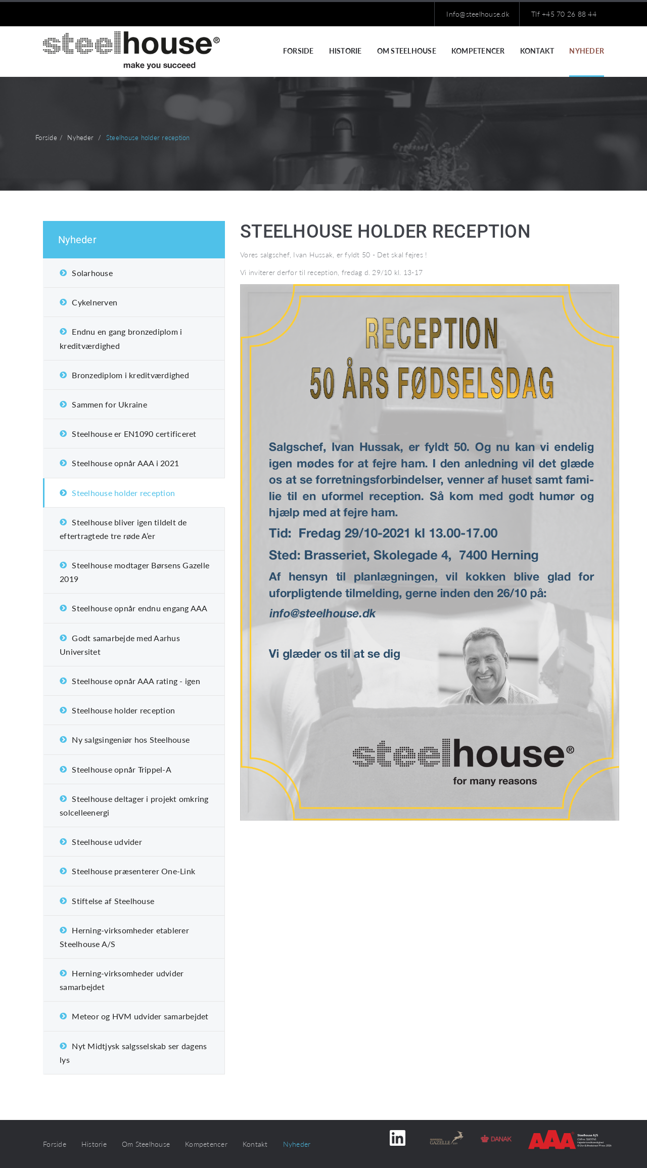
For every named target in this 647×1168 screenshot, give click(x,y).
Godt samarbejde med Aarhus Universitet (120, 644)
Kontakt (537, 51)
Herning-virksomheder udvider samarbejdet (121, 980)
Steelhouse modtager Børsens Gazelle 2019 (134, 571)
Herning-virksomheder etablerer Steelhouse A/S (124, 937)
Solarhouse (92, 273)
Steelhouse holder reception (123, 493)
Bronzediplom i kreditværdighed (130, 375)
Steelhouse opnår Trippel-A (121, 769)
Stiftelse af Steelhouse (113, 901)
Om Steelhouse (406, 51)
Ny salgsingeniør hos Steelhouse (131, 739)
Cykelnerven (94, 302)
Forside (298, 51)
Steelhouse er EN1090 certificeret (134, 433)
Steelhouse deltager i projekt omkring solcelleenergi (134, 805)
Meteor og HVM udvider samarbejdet (140, 1016)
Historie (345, 51)
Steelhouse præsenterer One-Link (133, 871)
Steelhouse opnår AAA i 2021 (125, 463)
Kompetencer (478, 51)
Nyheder (586, 51)
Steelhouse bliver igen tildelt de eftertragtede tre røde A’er (123, 529)
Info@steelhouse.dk (478, 14)
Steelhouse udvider (107, 841)
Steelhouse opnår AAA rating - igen (136, 681)
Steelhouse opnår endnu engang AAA (139, 608)
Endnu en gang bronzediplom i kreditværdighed (121, 338)
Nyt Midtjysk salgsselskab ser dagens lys (133, 1052)
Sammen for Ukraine (109, 404)
